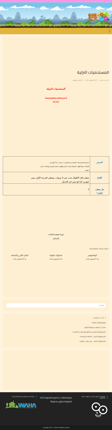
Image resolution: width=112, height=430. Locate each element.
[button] (110, 31)
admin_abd (103, 80)
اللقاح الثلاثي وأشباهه (19, 255)
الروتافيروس (92, 255)
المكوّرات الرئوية (56, 255)
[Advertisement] (56, 53)
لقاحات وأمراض (77, 80)
